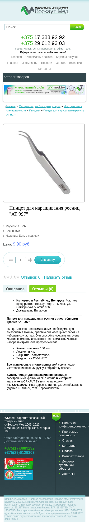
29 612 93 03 (43, 43)
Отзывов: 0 (30, 277)
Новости (46, 63)
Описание (15, 289)
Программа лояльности (68, 433)
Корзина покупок (67, 57)
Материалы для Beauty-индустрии (40, 106)
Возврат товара (73, 456)
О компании (29, 63)
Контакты (44, 68)
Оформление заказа (38, 57)
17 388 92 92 (43, 37)
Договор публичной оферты (66, 465)
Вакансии (75, 63)
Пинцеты (34, 110)
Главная (16, 57)
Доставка (68, 474)
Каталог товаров (16, 77)
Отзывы (67, 440)
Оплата (61, 63)
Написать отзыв (58, 277)
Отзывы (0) (42, 289)
